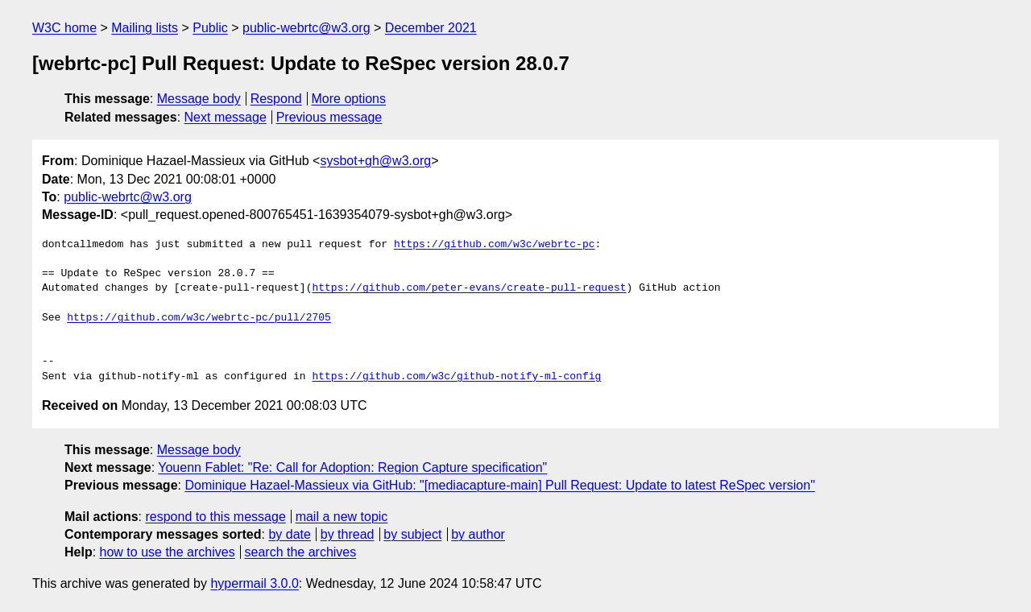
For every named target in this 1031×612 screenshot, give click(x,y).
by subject (412, 534)
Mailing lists (144, 28)
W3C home (64, 28)
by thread (348, 534)
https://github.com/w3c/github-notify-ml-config (456, 377)
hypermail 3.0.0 (254, 583)
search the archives (301, 552)
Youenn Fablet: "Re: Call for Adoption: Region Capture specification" (352, 467)
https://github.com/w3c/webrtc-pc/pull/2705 (199, 318)
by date (289, 534)
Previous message (329, 117)
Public (210, 28)
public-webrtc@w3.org (306, 28)
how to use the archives (167, 552)
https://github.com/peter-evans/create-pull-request (469, 288)
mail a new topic (342, 516)
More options (349, 98)
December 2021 (431, 28)
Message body (199, 98)
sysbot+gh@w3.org (375, 160)
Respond (276, 98)
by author (478, 534)
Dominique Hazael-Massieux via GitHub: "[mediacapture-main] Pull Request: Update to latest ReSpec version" (499, 485)
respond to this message (215, 516)
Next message (225, 117)
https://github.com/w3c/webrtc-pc (494, 245)
